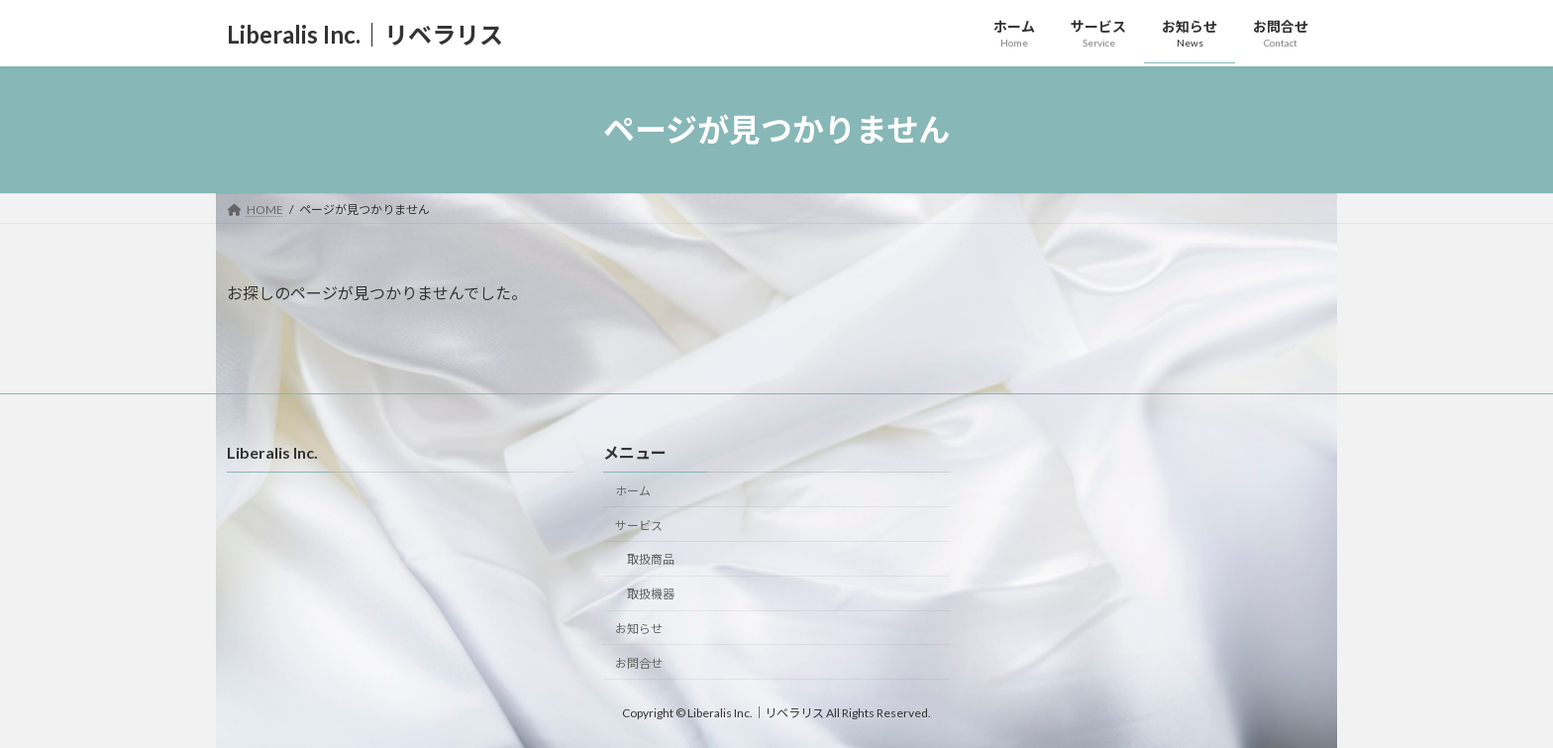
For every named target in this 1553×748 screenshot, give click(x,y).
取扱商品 (650, 560)
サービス (639, 525)
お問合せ (639, 663)
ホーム (633, 490)
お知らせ (639, 628)
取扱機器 (650, 595)
